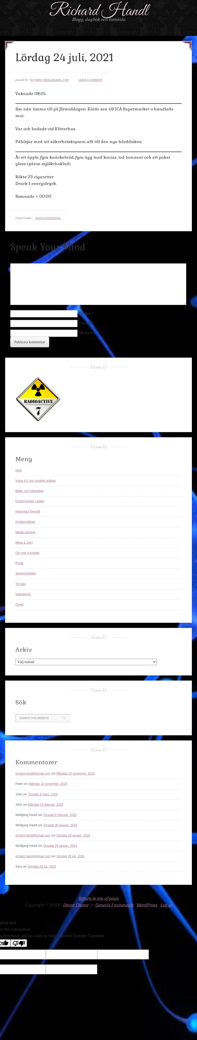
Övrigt (19, 604)
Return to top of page (98, 898)
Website (87, 333)
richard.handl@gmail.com (49, 80)
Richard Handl (98, 11)
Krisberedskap (25, 522)
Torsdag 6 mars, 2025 (43, 794)
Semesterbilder (25, 573)
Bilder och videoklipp (29, 491)
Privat (19, 563)
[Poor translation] (19, 943)
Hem (18, 470)
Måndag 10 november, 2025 (75, 773)
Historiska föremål (27, 511)
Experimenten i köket (29, 501)
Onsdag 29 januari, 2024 (73, 835)
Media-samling (25, 532)
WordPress (146, 905)
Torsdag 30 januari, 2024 (60, 825)
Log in (166, 905)
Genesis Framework (114, 905)
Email (85, 323)
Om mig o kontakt (27, 553)
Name (85, 313)
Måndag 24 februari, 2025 (45, 804)
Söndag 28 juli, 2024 (70, 856)
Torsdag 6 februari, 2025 (59, 815)
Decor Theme (75, 905)
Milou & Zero (24, 542)
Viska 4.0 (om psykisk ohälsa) (35, 480)
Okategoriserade (48, 218)
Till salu (20, 584)
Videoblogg (23, 594)
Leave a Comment (90, 80)
